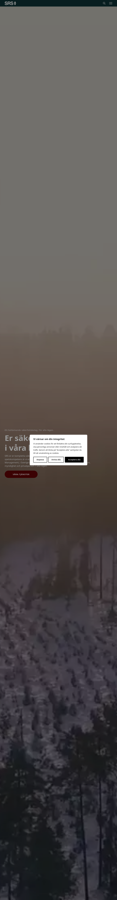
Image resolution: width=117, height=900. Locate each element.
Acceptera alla (74, 459)
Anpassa (40, 459)
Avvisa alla (56, 459)
